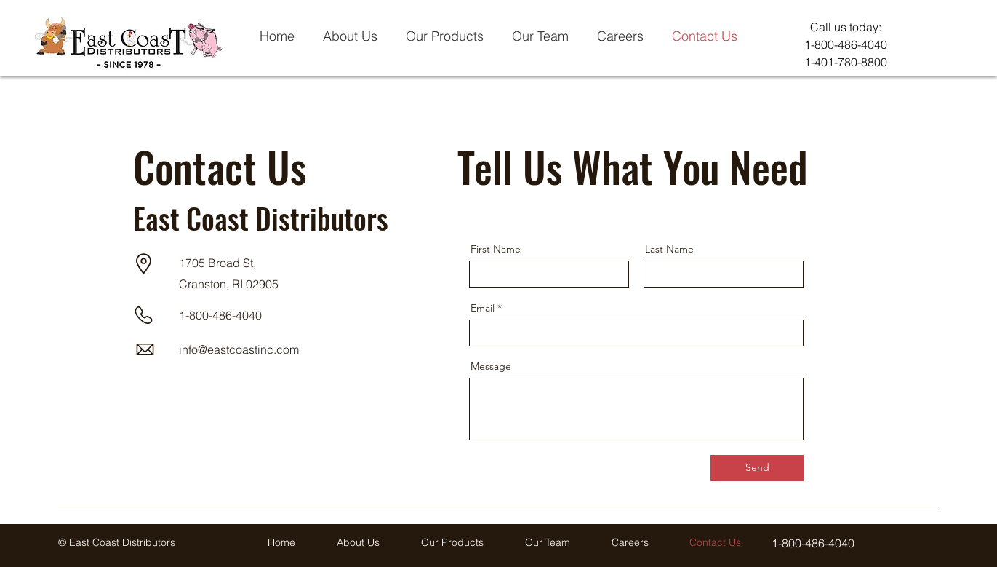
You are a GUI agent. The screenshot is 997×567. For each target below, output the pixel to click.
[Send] (757, 468)
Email (483, 308)
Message (491, 366)
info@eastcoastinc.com (239, 349)
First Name (496, 249)
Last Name (669, 249)
